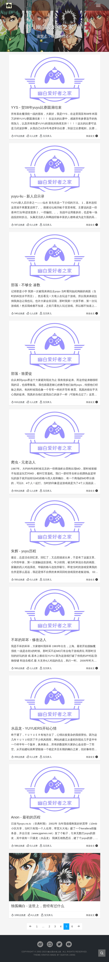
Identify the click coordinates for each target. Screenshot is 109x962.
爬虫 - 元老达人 (23, 462)
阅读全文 (92, 136)
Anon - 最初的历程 (25, 817)
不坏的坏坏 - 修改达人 (29, 640)
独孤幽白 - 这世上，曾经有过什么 (37, 906)
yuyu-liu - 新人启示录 (28, 196)
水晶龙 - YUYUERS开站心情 (34, 728)
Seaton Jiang (67, 955)
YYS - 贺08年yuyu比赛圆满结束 (36, 107)
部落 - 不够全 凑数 (25, 285)
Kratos (45, 955)
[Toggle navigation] (98, 5)
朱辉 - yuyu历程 (23, 551)
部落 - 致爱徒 (21, 374)
